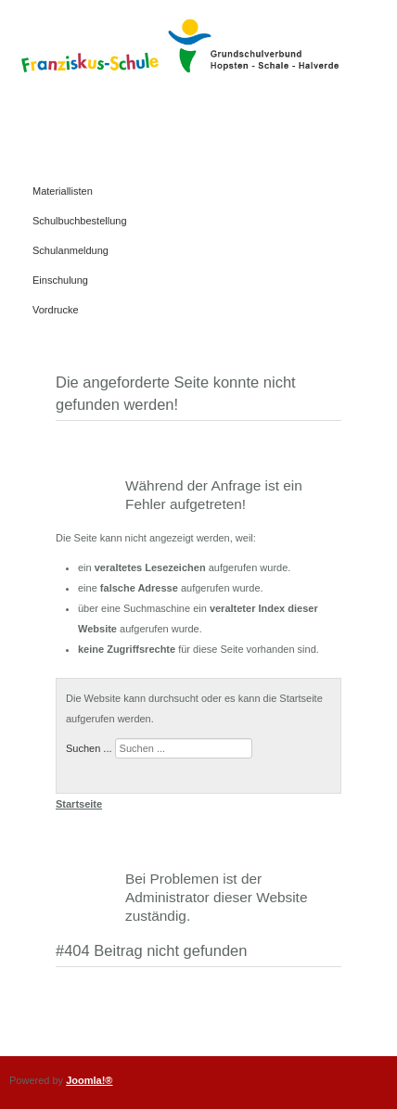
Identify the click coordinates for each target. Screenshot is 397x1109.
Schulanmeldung (70, 250)
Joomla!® (89, 1080)
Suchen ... (89, 748)
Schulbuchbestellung (79, 220)
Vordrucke (55, 309)
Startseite (79, 803)
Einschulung (60, 280)
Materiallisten (62, 191)
